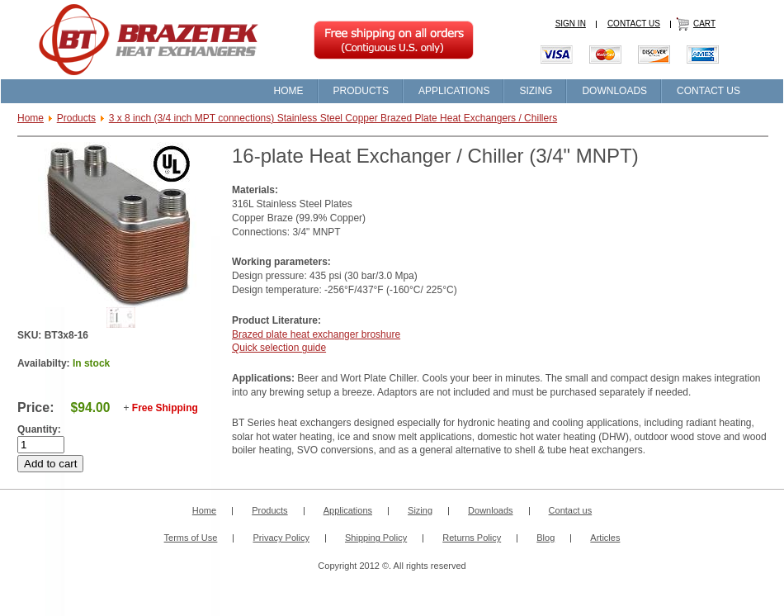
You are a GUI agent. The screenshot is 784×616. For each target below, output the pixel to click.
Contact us (571, 510)
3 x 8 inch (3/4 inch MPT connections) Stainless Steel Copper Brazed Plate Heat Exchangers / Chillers (333, 118)
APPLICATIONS (453, 91)
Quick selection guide (279, 347)
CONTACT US (633, 23)
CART (704, 23)
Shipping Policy (376, 538)
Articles (605, 538)
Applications (348, 510)
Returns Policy (471, 538)
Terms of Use (191, 538)
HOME (289, 91)
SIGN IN (570, 23)
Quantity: (39, 429)
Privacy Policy (281, 538)
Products (76, 118)
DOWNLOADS (614, 91)
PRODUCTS (361, 91)
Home (30, 118)
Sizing (420, 510)
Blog (545, 538)
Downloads (490, 510)
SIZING (535, 91)
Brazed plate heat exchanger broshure (316, 334)
